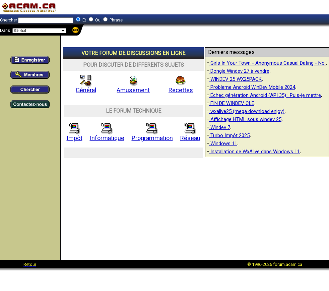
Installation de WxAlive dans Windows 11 (254, 152)
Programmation (152, 135)
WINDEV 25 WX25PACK (235, 79)
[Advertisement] (195, 207)
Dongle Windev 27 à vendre (239, 71)
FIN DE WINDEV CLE (231, 103)
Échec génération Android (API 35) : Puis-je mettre (265, 95)
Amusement (133, 87)
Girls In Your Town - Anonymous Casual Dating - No (267, 63)
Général (86, 87)
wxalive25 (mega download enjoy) (246, 111)
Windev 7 (219, 127)
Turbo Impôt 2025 (229, 135)
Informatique (107, 135)
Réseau (190, 135)
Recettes (181, 87)
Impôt (74, 135)
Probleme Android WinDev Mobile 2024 (252, 87)
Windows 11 (223, 143)
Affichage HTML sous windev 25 (245, 119)
